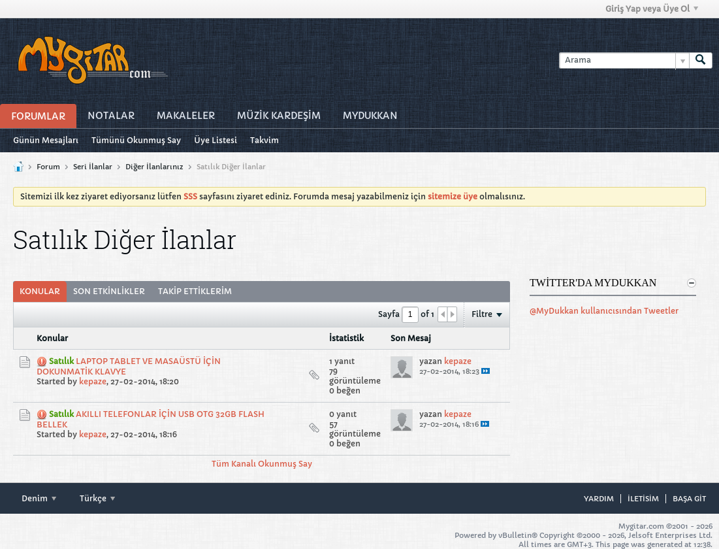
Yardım (599, 498)
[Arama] (624, 60)
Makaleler (186, 116)
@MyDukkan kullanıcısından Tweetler (604, 311)
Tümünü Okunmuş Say (136, 140)
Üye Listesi (215, 140)
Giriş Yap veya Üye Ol (651, 9)
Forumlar (38, 116)
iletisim (643, 498)
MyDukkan (370, 116)
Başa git (689, 498)
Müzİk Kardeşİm (279, 116)
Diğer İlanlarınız (154, 166)
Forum (48, 166)
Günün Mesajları (45, 140)
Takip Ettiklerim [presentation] (195, 291)
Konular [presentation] (40, 291)
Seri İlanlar (92, 166)
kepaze (92, 381)
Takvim (264, 140)
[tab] (40, 291)
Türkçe (97, 498)
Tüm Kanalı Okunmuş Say (262, 464)
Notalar (111, 116)
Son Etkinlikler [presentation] (109, 291)
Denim (39, 498)
